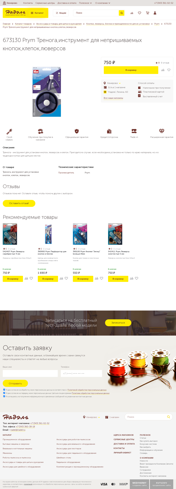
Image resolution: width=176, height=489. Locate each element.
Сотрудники (145, 470)
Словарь (143, 453)
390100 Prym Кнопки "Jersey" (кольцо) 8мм (86, 252)
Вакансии (144, 467)
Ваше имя (7, 367)
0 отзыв (165, 62)
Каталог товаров (23, 23)
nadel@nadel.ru (17, 430)
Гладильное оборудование (68, 462)
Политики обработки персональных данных (90, 393)
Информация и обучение (151, 450)
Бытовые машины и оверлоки (16, 444)
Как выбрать (145, 447)
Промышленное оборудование (17, 439)
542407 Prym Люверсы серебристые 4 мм (13, 252)
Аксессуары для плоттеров (69, 448)
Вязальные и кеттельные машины (17, 448)
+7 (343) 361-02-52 (163, 3)
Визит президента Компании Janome (156, 464)
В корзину (131, 70)
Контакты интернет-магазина (153, 476)
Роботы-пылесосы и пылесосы (17, 458)
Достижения (145, 473)
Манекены (7, 453)
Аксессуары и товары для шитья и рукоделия (59, 23)
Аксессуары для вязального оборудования (76, 444)
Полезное (86, 3)
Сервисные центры (45, 3)
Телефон (65, 367)
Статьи (143, 438)
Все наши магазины (113, 98)
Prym (157, 23)
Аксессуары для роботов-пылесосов (73, 439)
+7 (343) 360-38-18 (25, 426)
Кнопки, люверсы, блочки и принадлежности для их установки (118, 23)
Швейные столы (64, 458)
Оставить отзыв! (19, 203)
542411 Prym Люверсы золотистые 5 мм (118, 252)
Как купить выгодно (149, 441)
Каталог (37, 13)
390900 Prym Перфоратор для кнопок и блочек (52, 252)
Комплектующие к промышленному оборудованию (80, 467)
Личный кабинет (122, 453)
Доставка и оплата (66, 3)
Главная (6, 23)
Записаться (118, 322)
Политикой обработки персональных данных (87, 390)
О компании (103, 3)
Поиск (121, 13)
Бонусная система (148, 444)
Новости (144, 461)
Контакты (28, 3)
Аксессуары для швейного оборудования (21, 467)
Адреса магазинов (124, 435)
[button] (10, 3)
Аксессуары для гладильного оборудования (76, 453)
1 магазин (112, 417)
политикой (28, 484)
